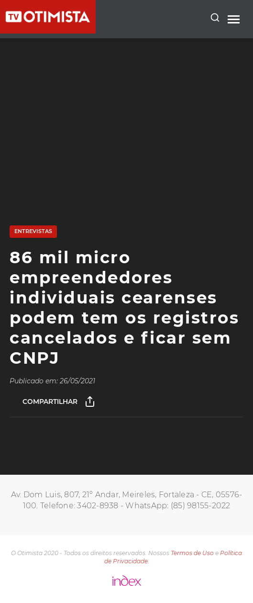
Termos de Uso (192, 553)
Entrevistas (33, 231)
